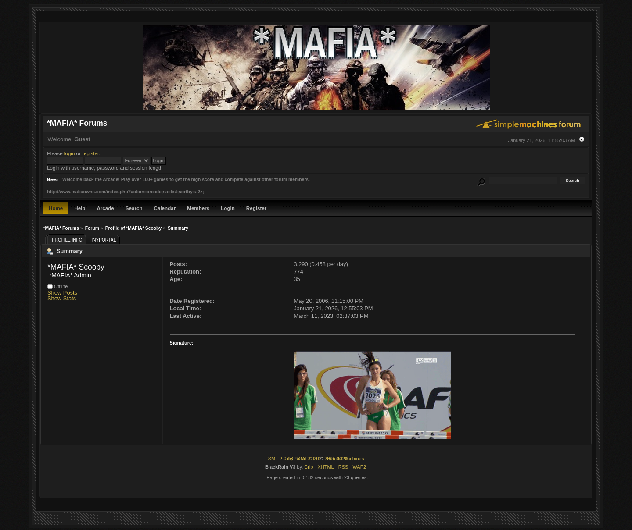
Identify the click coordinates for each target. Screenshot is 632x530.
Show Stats (61, 298)
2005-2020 (336, 458)
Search (134, 208)
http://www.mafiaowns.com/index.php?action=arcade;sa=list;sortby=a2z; (125, 191)
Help (79, 208)
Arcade (105, 208)
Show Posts (62, 292)
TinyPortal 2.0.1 (301, 458)
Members (198, 208)
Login (228, 208)
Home (56, 208)
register (90, 153)
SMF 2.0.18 (280, 458)
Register (256, 208)
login (69, 153)
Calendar (165, 208)
